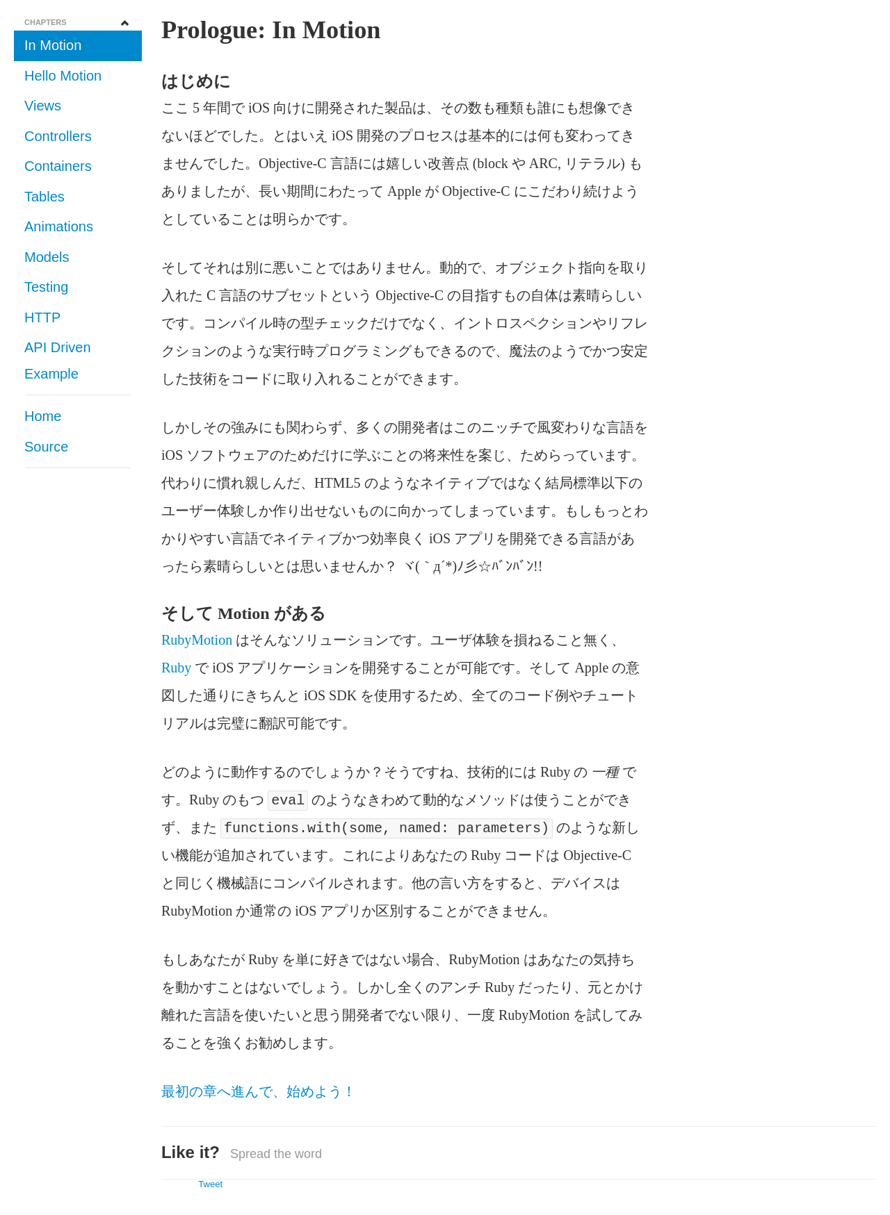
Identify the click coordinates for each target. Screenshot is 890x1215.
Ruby (176, 667)
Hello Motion (63, 75)
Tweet (210, 1184)
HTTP (42, 317)
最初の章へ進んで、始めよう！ (258, 1091)
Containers (58, 166)
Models (46, 257)
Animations (58, 226)
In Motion (52, 45)
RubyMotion (196, 639)
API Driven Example (57, 360)
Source (46, 446)
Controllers (58, 136)
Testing (46, 287)
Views (42, 105)
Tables (44, 196)
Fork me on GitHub (841, 48)
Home (42, 416)
